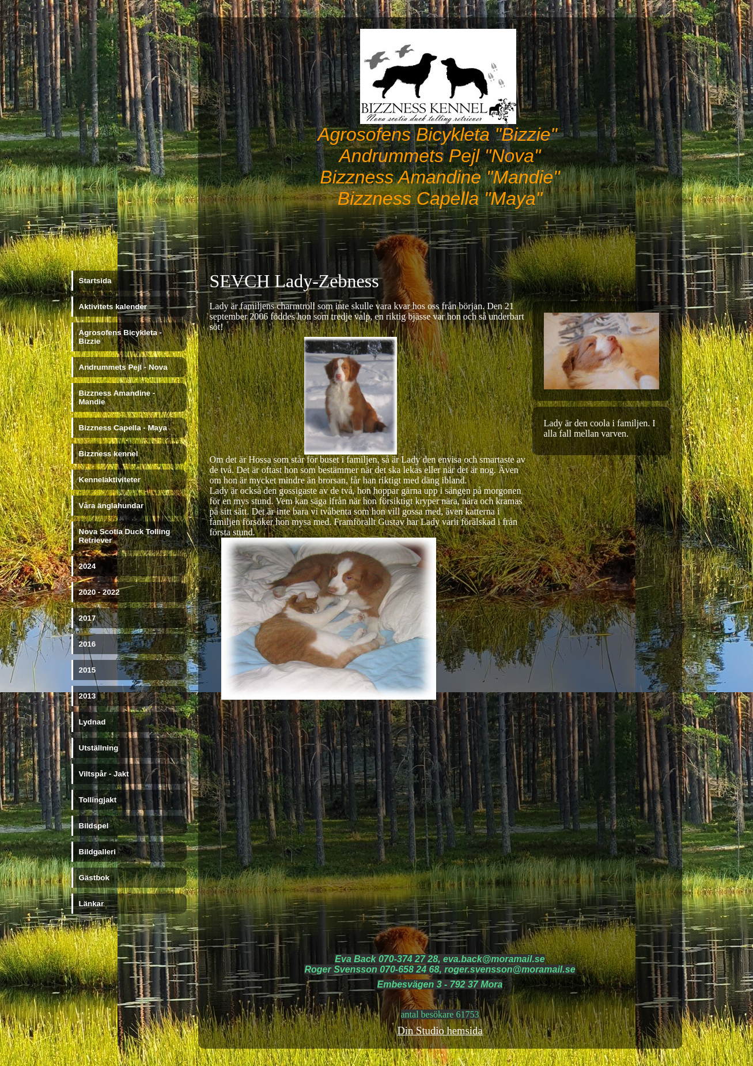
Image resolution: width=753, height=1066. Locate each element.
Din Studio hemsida (439, 1030)
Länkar (91, 903)
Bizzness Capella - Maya (123, 427)
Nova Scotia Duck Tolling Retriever (125, 536)
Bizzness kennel (108, 453)
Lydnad (92, 722)
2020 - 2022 (99, 592)
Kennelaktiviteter (110, 479)
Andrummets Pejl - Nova (123, 367)
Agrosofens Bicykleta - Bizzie (120, 337)
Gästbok (94, 877)
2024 (87, 566)
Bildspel (94, 825)
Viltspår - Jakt (104, 774)
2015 (87, 670)
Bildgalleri (97, 851)
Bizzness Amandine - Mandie (117, 397)
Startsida (95, 280)
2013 (87, 696)
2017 (87, 618)
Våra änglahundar (111, 505)
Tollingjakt (98, 799)
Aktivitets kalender (113, 306)
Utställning (99, 748)
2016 (87, 644)
